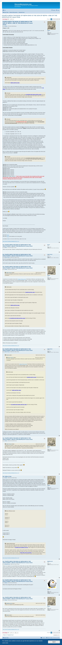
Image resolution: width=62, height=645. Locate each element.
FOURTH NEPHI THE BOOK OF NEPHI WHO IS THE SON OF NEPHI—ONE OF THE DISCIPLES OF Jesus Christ (29, 16)
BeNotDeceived (50, 561)
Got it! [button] (54, 641)
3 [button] (54, 19)
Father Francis (49, 254)
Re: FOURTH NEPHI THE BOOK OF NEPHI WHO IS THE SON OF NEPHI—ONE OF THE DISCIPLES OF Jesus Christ (17, 245)
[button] (59, 19)
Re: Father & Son (7, 476)
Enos (8, 235)
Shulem (48, 30)
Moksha (48, 589)
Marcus (48, 244)
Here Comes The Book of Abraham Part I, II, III (11, 241)
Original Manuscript (22, 279)
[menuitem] (4, 10)
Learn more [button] (5, 642)
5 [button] (57, 19)
